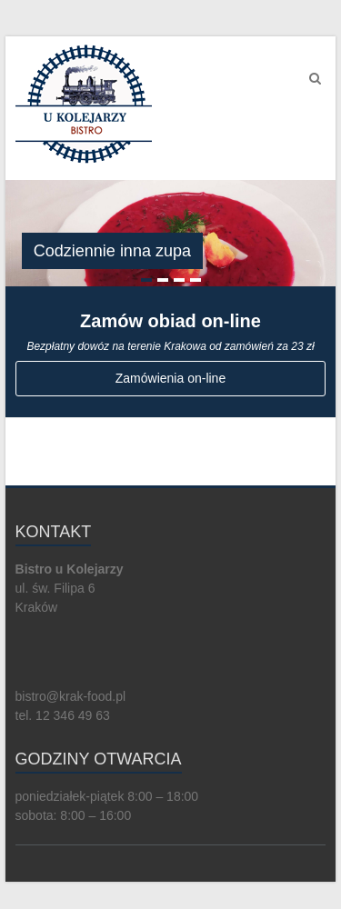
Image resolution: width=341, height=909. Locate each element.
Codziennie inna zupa (112, 251)
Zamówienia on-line (170, 378)
